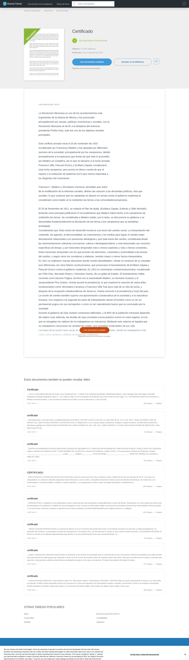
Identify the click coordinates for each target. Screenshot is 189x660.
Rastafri (27, 622)
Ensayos (48, 11)
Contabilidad (101, 618)
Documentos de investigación (40, 4)
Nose (26, 614)
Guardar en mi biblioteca (133, 62)
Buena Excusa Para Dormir (107, 614)
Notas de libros (63, 4)
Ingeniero (100, 622)
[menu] (185, 4)
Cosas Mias (29, 618)
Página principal (32, 11)
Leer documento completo (92, 62)
